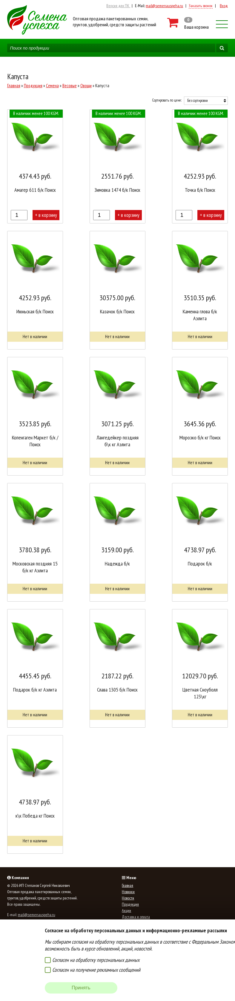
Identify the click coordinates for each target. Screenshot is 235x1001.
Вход (224, 5)
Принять (81, 987)
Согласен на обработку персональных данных (95, 959)
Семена (52, 85)
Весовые (69, 85)
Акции (126, 910)
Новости (128, 898)
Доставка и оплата (136, 916)
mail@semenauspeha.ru (164, 5)
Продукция (33, 85)
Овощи (86, 85)
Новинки (128, 891)
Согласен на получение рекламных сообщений (96, 969)
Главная (13, 85)
